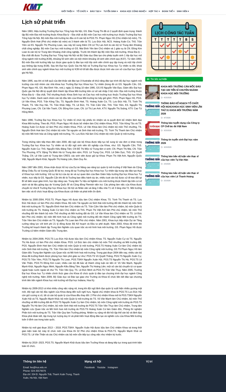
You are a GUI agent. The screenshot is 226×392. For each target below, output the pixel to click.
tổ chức (82, 11)
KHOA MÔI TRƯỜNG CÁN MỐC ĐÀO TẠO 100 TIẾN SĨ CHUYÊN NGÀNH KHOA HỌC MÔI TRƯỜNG (181, 90)
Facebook (90, 367)
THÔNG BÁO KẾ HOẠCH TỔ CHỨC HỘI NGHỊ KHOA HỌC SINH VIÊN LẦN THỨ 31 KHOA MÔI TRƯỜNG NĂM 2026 (181, 108)
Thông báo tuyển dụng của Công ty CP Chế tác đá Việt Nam (180, 125)
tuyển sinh (111, 11)
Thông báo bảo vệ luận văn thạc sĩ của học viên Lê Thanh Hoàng (180, 175)
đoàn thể (168, 11)
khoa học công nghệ (133, 11)
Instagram (113, 367)
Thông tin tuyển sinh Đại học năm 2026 (179, 141)
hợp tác (154, 11)
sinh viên (183, 11)
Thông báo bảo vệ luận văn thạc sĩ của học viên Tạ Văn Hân (180, 158)
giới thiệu (67, 11)
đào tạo (95, 11)
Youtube (101, 367)
